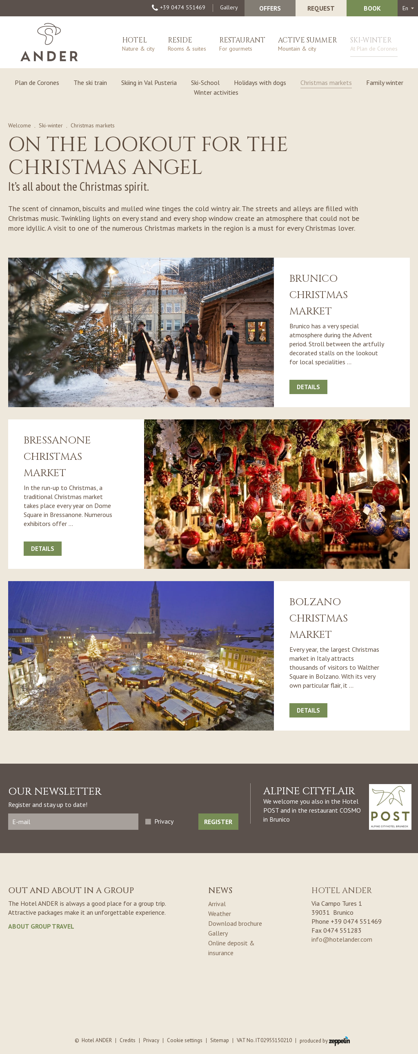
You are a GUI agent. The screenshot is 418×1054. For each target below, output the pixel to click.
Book (372, 8)
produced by (325, 1040)
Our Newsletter (55, 791)
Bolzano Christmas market (318, 618)
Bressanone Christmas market (57, 457)
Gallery (229, 7)
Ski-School (205, 82)
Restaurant (242, 46)
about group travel (41, 926)
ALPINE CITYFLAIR (309, 791)
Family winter (384, 82)
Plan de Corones (37, 82)
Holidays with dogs (260, 82)
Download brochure (235, 923)
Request (321, 8)
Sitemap (219, 1040)
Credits (128, 1040)
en (405, 8)
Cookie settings (184, 1040)
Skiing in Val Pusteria (149, 82)
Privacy (163, 821)
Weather (219, 913)
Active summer (307, 46)
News (220, 890)
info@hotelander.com (341, 939)
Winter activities (216, 92)
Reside (187, 46)
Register (218, 822)
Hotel (138, 46)
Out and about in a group (71, 890)
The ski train (90, 82)
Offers (270, 8)
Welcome (19, 125)
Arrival (217, 904)
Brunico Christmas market (318, 295)
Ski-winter (374, 46)
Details (308, 387)
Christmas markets (326, 82)
